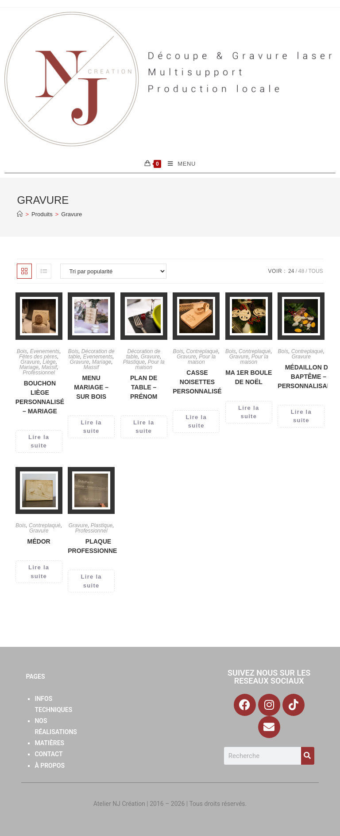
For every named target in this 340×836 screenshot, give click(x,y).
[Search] (307, 756)
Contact (48, 754)
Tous (315, 271)
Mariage (29, 367)
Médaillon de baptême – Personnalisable (308, 376)
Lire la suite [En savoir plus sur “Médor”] (38, 571)
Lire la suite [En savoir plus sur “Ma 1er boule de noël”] (248, 412)
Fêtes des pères (38, 357)
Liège (48, 362)
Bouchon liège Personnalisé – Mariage (39, 397)
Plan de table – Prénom (143, 387)
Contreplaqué (202, 351)
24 (291, 271)
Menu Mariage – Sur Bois (91, 387)
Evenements (45, 351)
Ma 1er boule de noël (248, 377)
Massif (49, 367)
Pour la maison (149, 364)
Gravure (71, 214)
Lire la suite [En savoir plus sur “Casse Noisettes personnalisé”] (196, 421)
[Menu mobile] (178, 164)
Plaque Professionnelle (98, 546)
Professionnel (39, 372)
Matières (49, 743)
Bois (22, 351)
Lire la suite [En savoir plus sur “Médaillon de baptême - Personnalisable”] (301, 416)
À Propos (50, 765)
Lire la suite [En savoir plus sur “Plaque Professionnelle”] (91, 581)
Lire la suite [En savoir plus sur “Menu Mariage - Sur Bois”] (91, 427)
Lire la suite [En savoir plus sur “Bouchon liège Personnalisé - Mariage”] (38, 441)
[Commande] (113, 271)
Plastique (134, 362)
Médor (38, 541)
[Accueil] (20, 214)
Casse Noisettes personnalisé (197, 382)
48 (301, 271)
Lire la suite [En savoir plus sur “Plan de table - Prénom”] (143, 427)
